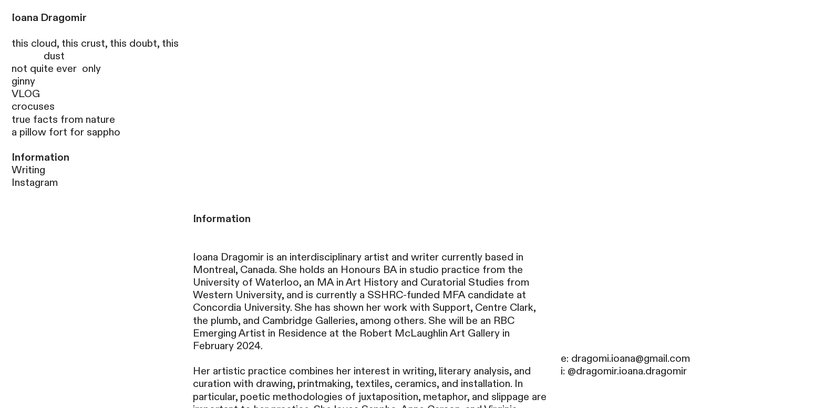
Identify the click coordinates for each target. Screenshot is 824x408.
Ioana (25, 18)
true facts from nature (63, 120)
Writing (28, 170)
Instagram (35, 183)
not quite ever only (56, 69)
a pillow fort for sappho (66, 132)
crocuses (33, 106)
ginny (23, 81)
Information (40, 157)
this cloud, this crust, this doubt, (87, 43)
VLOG (26, 94)
